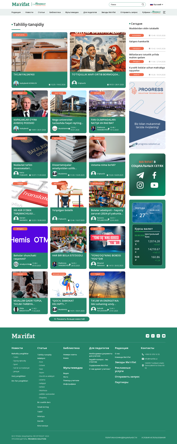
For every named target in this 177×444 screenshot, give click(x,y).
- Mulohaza (42, 390)
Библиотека (55, 12)
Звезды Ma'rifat (108, 12)
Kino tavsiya (42, 425)
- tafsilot (41, 387)
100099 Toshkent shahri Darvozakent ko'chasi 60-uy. (153, 365)
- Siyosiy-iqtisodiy (19, 361)
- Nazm (41, 372)
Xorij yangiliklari (19, 376)
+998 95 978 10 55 (151, 354)
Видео (66, 373)
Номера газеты (70, 354)
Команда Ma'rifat (123, 357)
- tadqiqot (42, 383)
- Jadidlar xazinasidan (46, 394)
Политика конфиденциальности (121, 437)
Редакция (16, 12)
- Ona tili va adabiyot (46, 376)
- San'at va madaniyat (21, 368)
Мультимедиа (72, 12)
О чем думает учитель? (99, 369)
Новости (29, 12)
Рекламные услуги (123, 369)
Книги (65, 358)
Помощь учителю (71, 380)
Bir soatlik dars (44, 402)
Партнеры (121, 382)
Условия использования (153, 437)
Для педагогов (90, 12)
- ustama (41, 380)
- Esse (40, 362)
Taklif (39, 411)
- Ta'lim (15, 357)
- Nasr (40, 369)
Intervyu (41, 416)
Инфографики (69, 384)
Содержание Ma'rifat (98, 365)
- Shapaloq (42, 397)
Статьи (41, 12)
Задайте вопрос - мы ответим (98, 360)
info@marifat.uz (149, 358)
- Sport (15, 364)
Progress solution (37, 439)
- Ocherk (41, 365)
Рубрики (151, 12)
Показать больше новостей (69, 319)
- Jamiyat (15, 371)
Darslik (40, 421)
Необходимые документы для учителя (100, 354)
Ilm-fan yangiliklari (20, 381)
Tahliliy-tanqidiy (44, 354)
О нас (117, 353)
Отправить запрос (129, 12)
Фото (65, 377)
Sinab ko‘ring (43, 407)
